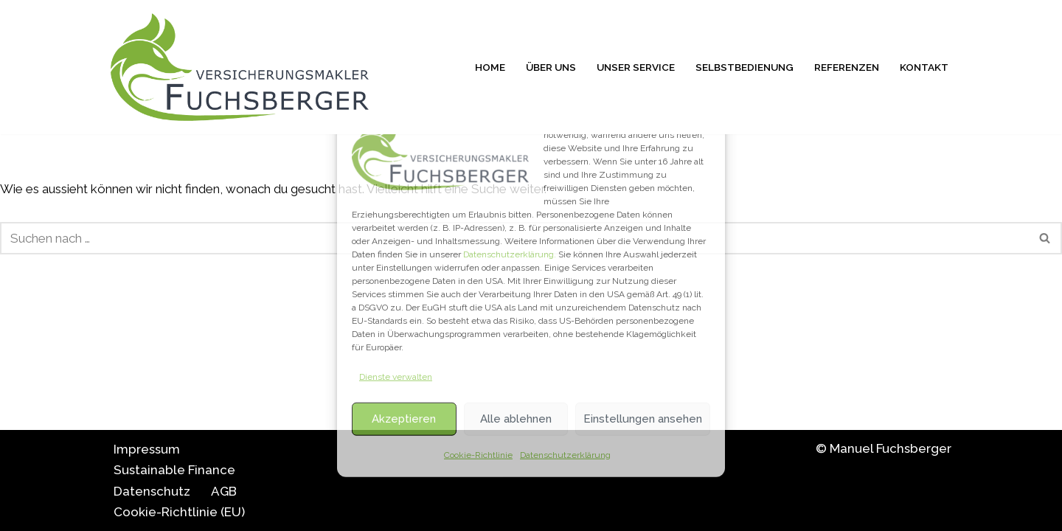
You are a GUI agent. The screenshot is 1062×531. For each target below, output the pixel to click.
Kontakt (924, 67)
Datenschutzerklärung (565, 454)
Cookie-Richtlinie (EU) (179, 511)
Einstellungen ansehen (642, 419)
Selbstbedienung (744, 67)
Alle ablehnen (516, 419)
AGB (224, 491)
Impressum (147, 449)
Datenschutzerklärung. (509, 254)
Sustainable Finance (174, 469)
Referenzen (846, 67)
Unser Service (636, 67)
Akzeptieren (404, 419)
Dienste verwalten (395, 377)
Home (490, 67)
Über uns (551, 67)
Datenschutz (152, 491)
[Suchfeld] (1045, 238)
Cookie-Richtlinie (478, 454)
